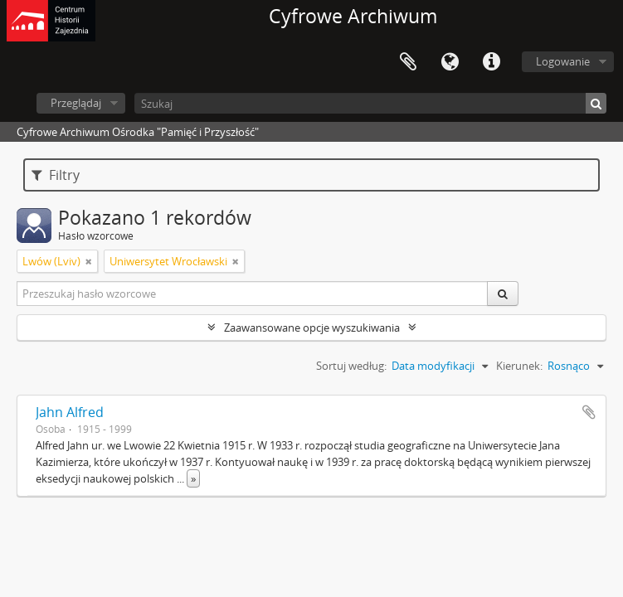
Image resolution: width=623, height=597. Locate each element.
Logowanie (563, 61)
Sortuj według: (351, 365)
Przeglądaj (76, 102)
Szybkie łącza (491, 62)
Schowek (408, 62)
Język (449, 62)
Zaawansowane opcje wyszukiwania (312, 327)
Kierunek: (519, 365)
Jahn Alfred (70, 412)
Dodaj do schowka (589, 412)
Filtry (56, 175)
